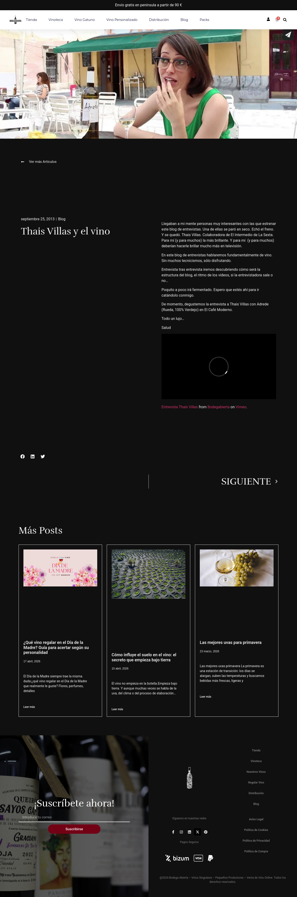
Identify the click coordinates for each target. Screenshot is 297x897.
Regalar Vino (256, 782)
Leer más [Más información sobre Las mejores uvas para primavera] (205, 696)
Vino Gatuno (84, 20)
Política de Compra (256, 851)
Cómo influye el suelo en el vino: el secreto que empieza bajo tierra (144, 657)
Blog (184, 20)
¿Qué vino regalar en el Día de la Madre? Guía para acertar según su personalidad (56, 647)
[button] (285, 19)
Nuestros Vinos (256, 771)
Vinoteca (55, 20)
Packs (204, 20)
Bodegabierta (218, 407)
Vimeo (241, 407)
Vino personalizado (122, 20)
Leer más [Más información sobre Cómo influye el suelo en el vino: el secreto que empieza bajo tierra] (117, 709)
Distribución (159, 20)
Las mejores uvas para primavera (230, 642)
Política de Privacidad (256, 840)
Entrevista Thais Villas (179, 407)
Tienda (31, 20)
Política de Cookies (256, 830)
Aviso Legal (256, 819)
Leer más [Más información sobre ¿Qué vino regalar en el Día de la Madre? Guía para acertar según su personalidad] (29, 707)
